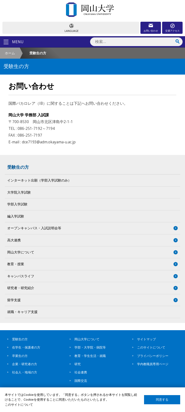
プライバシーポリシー (152, 356)
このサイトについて (151, 347)
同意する (162, 399)
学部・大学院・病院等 (90, 347)
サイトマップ (146, 339)
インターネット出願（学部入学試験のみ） (39, 180)
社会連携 (80, 372)
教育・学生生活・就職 (90, 356)
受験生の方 (18, 167)
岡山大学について (86, 339)
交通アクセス (172, 30)
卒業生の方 (20, 356)
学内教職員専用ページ (152, 364)
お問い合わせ (151, 30)
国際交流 (80, 380)
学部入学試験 (17, 204)
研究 (77, 364)
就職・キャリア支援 (22, 311)
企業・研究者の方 (24, 364)
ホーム (10, 53)
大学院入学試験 (19, 192)
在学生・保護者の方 (26, 347)
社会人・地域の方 (24, 372)
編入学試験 (15, 216)
